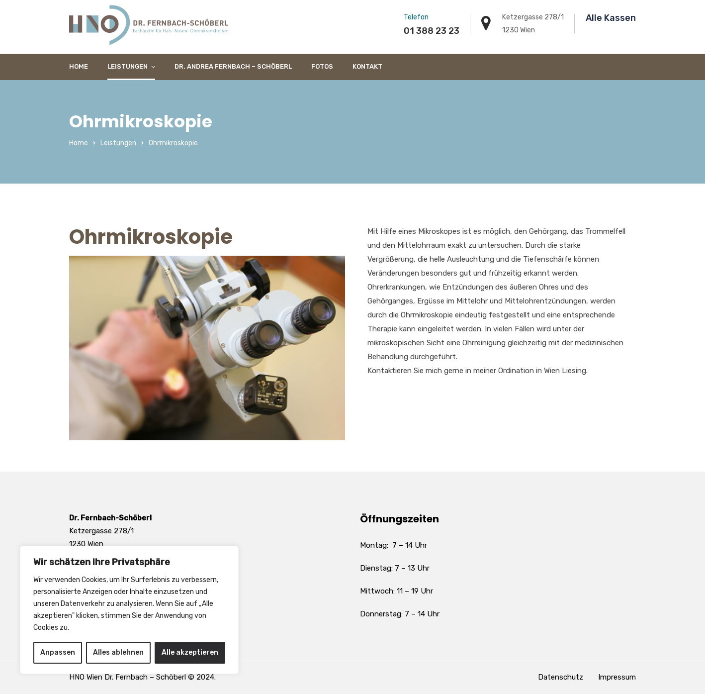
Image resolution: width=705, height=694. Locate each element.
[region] (129, 610)
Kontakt (367, 66)
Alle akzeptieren (190, 652)
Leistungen (127, 66)
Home (78, 66)
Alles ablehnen (118, 652)
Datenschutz (560, 677)
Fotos (322, 66)
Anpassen (57, 652)
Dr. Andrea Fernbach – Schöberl (233, 66)
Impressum (617, 677)
